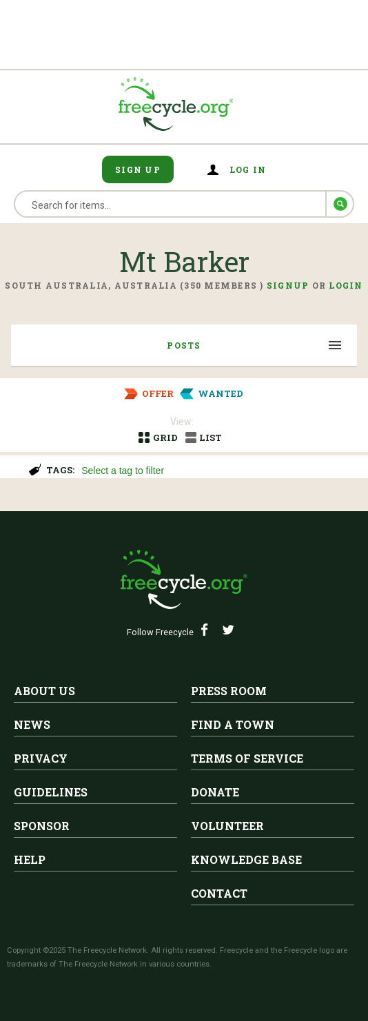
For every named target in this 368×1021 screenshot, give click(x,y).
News (32, 724)
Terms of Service (247, 758)
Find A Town (232, 724)
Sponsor (42, 825)
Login (345, 285)
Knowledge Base (246, 859)
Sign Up (138, 169)
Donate (215, 792)
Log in (248, 169)
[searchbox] (216, 472)
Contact (219, 893)
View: (182, 421)
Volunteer (227, 825)
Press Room (229, 690)
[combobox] (218, 469)
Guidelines (51, 792)
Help (29, 859)
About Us (44, 690)
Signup (288, 285)
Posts (184, 345)
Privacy (41, 758)
